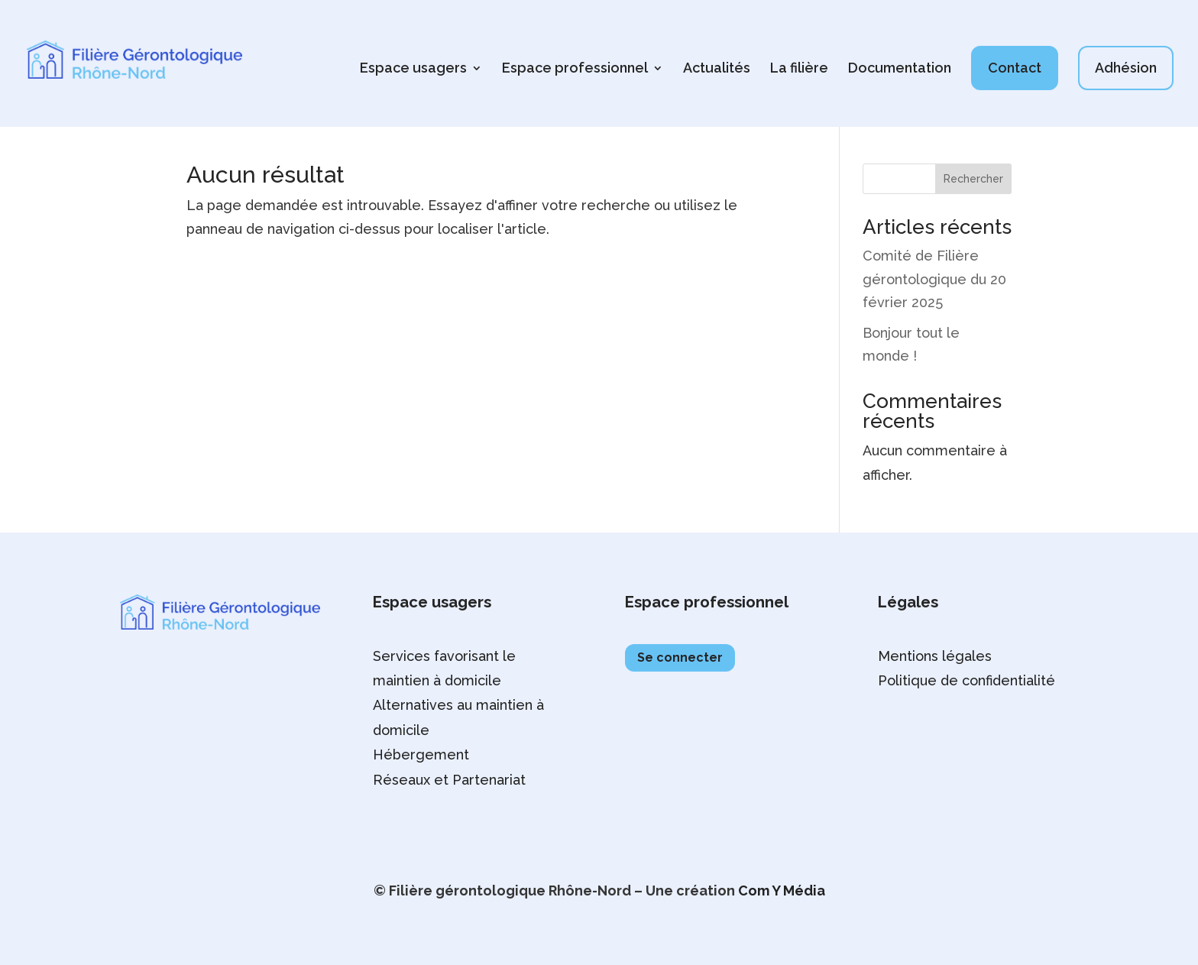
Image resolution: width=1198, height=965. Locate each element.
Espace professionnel (575, 69)
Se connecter (680, 657)
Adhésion (1126, 68)
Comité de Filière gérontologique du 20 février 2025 (934, 279)
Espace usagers (413, 69)
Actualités (716, 69)
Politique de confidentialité (966, 680)
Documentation (899, 69)
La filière (799, 69)
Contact (1014, 68)
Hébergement (421, 754)
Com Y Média (781, 890)
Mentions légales (935, 656)
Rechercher (973, 179)
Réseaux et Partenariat (449, 780)
